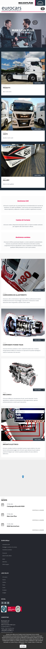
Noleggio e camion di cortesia (9, 547)
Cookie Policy (13, 642)
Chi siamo (4, 577)
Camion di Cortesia (23, 220)
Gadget (4, 592)
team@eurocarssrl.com (7, 632)
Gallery (4, 582)
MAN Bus (4, 561)
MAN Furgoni (5, 564)
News (3, 585)
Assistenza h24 (22, 201)
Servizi (4, 579)
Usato (3, 587)
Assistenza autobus (23, 237)
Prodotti (4, 590)
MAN (3, 559)
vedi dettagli (23, 37)
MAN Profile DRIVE (7, 555)
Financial (4, 553)
